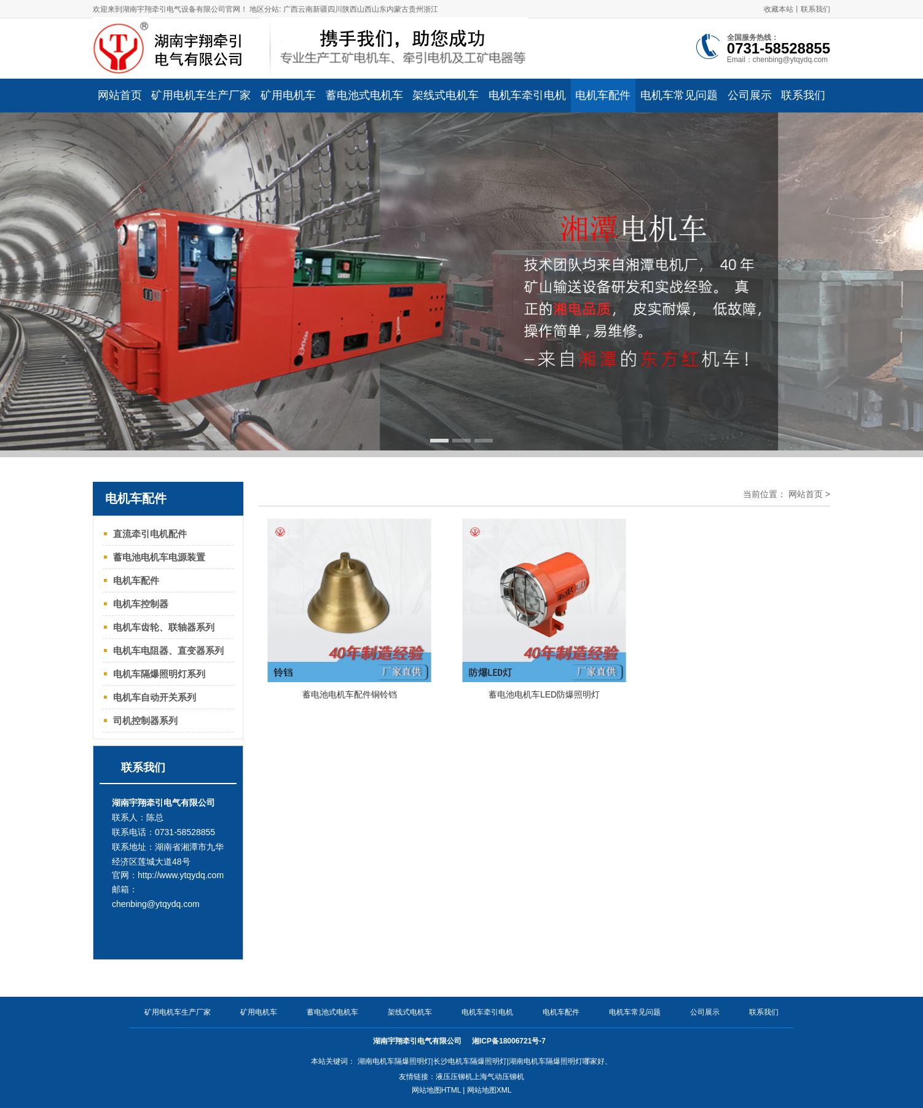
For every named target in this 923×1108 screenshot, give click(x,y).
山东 (379, 9)
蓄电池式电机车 (332, 1012)
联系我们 (815, 9)
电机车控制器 (140, 604)
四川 (335, 9)
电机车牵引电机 (487, 1012)
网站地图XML (489, 1090)
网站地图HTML (436, 1090)
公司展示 (705, 1012)
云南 (305, 9)
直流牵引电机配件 (150, 533)
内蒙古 (398, 9)
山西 (364, 9)
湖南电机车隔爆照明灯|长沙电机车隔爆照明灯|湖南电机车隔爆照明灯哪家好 (481, 1061)
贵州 (416, 9)
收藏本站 (778, 9)
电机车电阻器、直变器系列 (168, 650)
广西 (290, 9)
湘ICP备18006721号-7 (510, 1041)
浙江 (430, 9)
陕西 (349, 9)
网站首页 (805, 494)
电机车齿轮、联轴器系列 (163, 627)
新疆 (320, 9)
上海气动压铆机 (498, 1076)
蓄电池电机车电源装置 (159, 557)
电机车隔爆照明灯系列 (159, 674)
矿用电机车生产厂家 (177, 1012)
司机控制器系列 (145, 720)
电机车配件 (136, 580)
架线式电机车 (410, 1012)
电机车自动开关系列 (154, 697)
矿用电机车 (258, 1012)
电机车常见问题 (635, 1012)
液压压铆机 (454, 1076)
